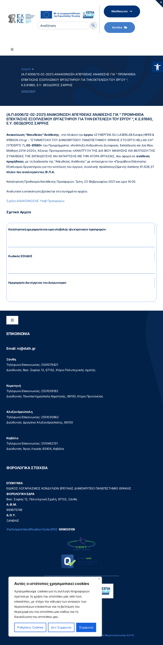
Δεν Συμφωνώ (61, 627)
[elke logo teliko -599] (20, 15)
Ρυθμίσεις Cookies (30, 627)
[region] (55, 607)
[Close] (99, 579)
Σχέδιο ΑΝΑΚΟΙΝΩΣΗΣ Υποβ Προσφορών (35, 201)
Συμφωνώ (86, 627)
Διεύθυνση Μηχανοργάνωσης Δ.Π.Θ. (113, 635)
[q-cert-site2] (81, 538)
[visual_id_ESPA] (67, 9)
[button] (157, 67)
